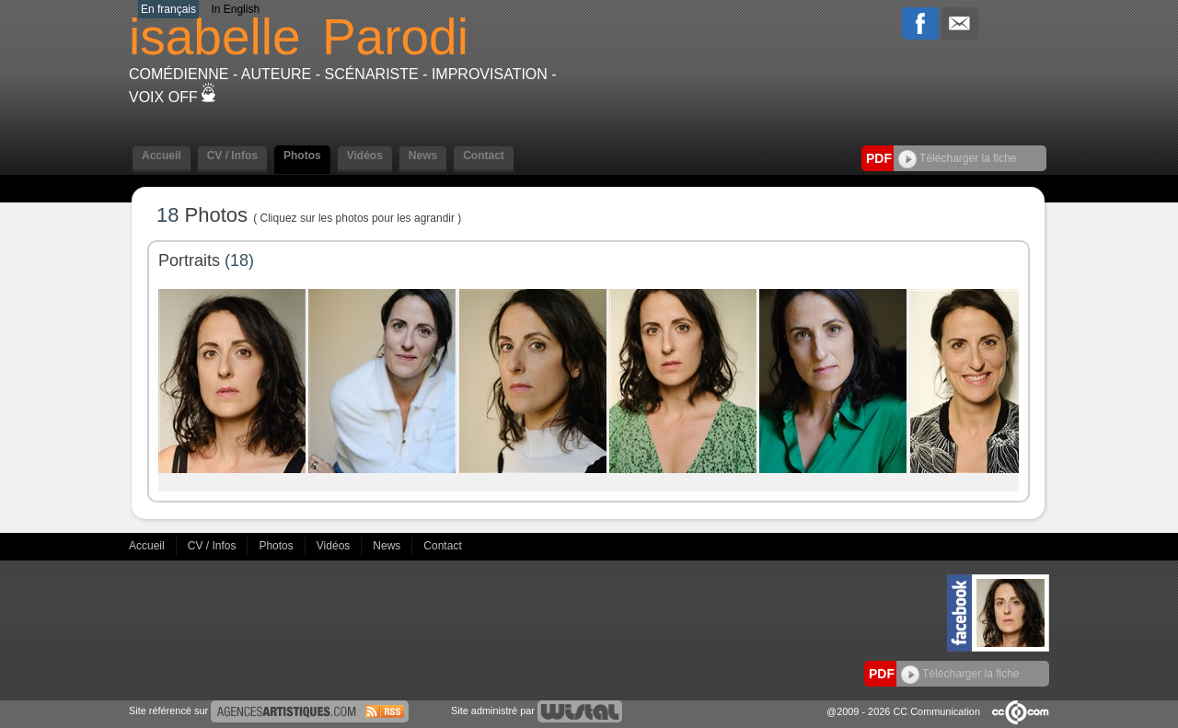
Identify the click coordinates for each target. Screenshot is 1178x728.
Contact (483, 155)
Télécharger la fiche (957, 158)
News (423, 155)
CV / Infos (232, 155)
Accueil (161, 155)
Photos (302, 155)
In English (235, 9)
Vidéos (365, 155)
